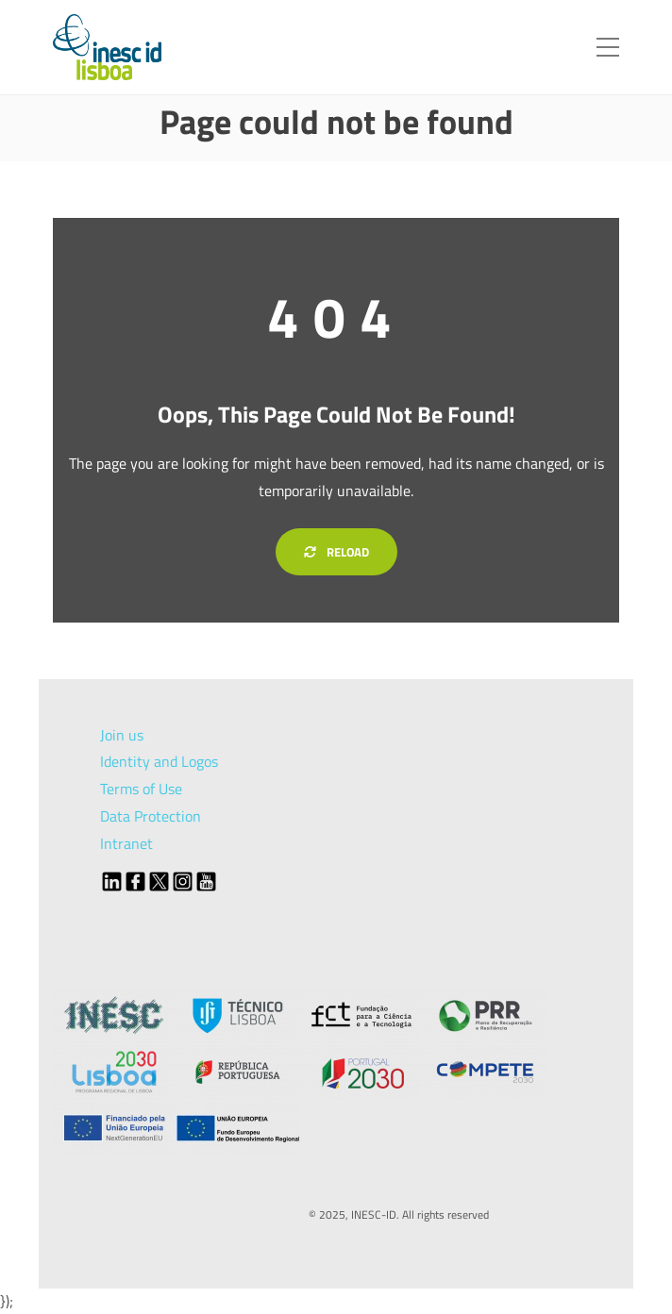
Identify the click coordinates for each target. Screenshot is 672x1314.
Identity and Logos (159, 761)
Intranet (126, 843)
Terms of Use (141, 788)
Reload (336, 551)
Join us (121, 735)
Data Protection (150, 816)
